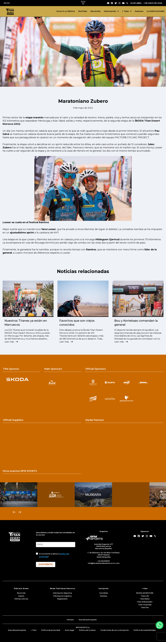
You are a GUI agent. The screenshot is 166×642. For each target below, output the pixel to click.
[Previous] (14, 512)
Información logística (62, 596)
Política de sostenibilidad (144, 630)
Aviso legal (69, 630)
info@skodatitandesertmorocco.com (103, 563)
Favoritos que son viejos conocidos (77, 322)
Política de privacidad (50, 630)
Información (110, 11)
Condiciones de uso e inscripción (114, 630)
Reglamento (62, 599)
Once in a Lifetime (65, 11)
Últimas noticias (21, 599)
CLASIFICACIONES (156, 11)
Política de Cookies (87, 630)
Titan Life (145, 596)
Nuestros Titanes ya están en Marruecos (26, 322)
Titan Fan (145, 607)
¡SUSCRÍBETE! (45, 564)
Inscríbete (103, 593)
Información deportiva (62, 593)
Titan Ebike (145, 599)
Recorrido (96, 11)
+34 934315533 (104, 561)
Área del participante (88, 620)
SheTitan (82, 11)
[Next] (19, 512)
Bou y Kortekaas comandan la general (136, 322)
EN (5, 3)
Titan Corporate (144, 605)
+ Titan (125, 11)
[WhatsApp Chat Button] (159, 625)
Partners (139, 11)
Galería (21, 596)
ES (9, 3)
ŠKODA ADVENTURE (144, 593)
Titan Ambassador (145, 602)
